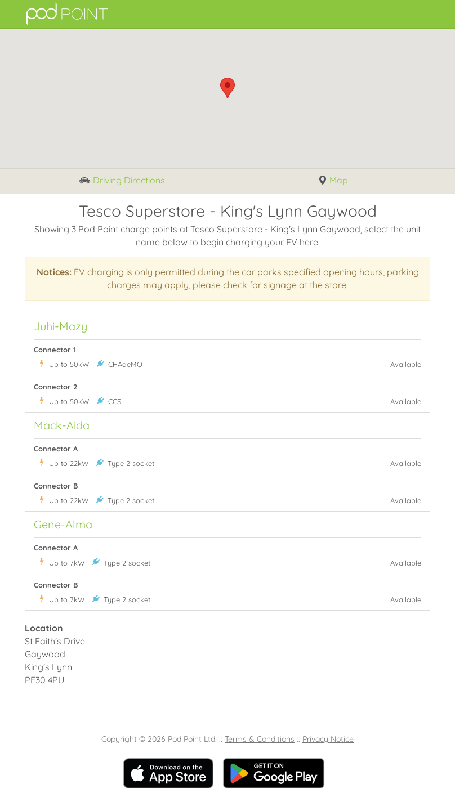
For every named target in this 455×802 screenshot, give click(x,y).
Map (333, 180)
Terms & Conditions (260, 739)
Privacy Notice (328, 739)
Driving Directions (122, 180)
